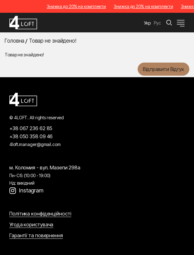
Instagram (31, 190)
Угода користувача (31, 224)
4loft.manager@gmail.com (35, 144)
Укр (147, 23)
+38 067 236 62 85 (30, 128)
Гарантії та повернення (36, 235)
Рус (157, 23)
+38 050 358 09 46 (31, 136)
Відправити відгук (163, 69)
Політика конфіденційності (40, 213)
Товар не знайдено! (52, 41)
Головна (14, 41)
